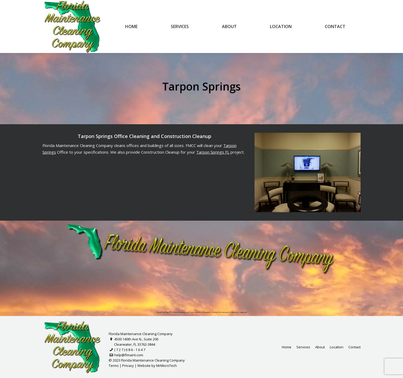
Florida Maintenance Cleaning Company (141, 333)
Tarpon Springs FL (213, 152)
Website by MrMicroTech (157, 365)
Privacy (128, 365)
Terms (114, 365)
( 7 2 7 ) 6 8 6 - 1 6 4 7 (127, 349)
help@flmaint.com (126, 355)
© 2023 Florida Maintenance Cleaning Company (147, 360)
